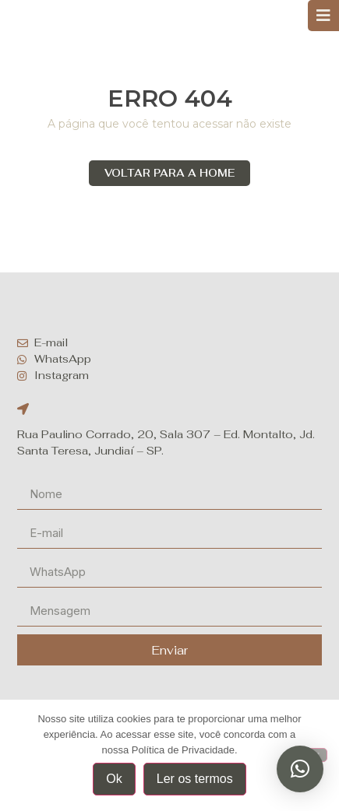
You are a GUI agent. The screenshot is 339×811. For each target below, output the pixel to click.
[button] (300, 769)
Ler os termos (195, 778)
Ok (114, 778)
